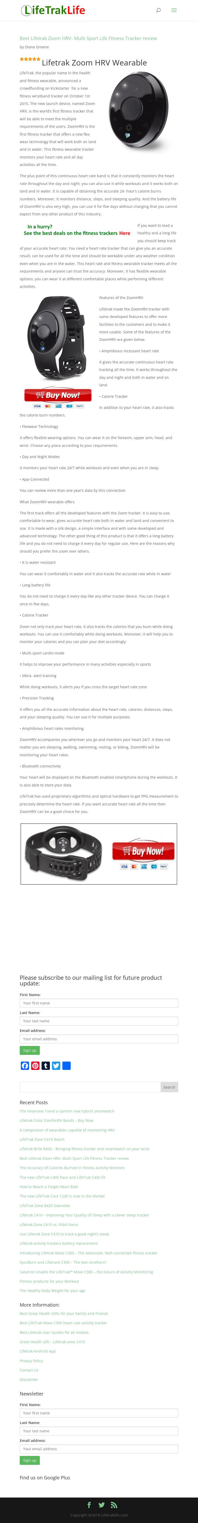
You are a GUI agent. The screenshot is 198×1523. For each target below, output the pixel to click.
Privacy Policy (31, 1360)
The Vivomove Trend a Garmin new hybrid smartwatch (67, 1111)
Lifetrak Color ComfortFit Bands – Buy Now (56, 1120)
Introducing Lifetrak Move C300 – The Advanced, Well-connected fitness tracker (88, 1252)
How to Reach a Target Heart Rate (49, 1186)
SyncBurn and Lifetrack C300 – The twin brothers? (63, 1262)
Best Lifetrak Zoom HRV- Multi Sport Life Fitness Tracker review (88, 38)
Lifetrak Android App (38, 1351)
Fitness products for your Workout (49, 1281)
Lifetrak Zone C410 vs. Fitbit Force (49, 1224)
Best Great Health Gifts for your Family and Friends (64, 1313)
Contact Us (29, 1370)
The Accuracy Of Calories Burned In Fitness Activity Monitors (72, 1167)
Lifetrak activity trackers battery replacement (59, 1243)
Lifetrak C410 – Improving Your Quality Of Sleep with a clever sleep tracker (84, 1215)
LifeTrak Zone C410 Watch (42, 1139)
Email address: (33, 1030)
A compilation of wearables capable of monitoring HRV (67, 1130)
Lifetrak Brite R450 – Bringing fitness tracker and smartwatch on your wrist (84, 1148)
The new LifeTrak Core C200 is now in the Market (62, 1196)
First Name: (30, 994)
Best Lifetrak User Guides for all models (54, 1332)
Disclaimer (29, 1379)
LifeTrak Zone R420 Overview (45, 1205)
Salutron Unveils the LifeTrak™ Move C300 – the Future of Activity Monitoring (86, 1271)
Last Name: (30, 1012)
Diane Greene (37, 46)
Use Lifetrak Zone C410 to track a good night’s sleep (64, 1233)
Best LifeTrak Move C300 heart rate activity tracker (63, 1322)
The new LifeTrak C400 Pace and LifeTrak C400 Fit (62, 1177)
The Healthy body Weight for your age (52, 1290)
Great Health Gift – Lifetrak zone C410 (52, 1341)
